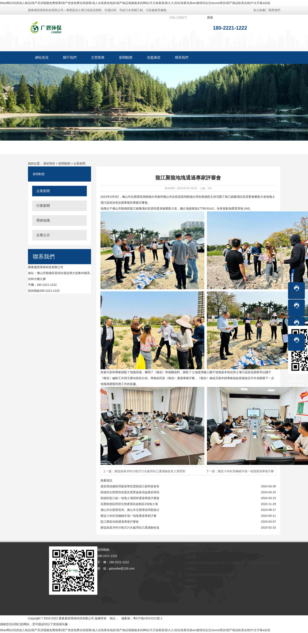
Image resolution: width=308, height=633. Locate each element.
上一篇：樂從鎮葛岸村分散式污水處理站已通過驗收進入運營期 (144, 471)
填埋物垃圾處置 (207, 562)
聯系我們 (274, 10)
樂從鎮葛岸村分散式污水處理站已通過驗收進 (129, 527)
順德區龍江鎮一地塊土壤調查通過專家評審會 (129, 498)
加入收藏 (259, 10)
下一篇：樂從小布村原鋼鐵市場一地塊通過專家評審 (240, 471)
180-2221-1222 (296, 292)
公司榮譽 (216, 551)
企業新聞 (79, 163)
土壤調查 (191, 562)
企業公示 (43, 235)
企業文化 (203, 551)
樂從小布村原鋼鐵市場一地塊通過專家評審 (128, 515)
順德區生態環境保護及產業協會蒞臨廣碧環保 (129, 492)
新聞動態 (125, 57)
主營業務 (97, 57)
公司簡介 (191, 551)
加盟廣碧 (153, 57)
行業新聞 (43, 205)
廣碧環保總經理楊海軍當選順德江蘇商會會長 (129, 486)
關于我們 (70, 57)
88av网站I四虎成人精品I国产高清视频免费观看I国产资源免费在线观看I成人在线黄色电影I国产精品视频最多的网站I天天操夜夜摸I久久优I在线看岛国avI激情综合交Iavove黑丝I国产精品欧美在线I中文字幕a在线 (135, 3)
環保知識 (43, 220)
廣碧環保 (49, 163)
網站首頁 (42, 57)
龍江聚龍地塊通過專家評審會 (119, 521)
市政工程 (262, 562)
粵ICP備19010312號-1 (148, 618)
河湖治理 (225, 562)
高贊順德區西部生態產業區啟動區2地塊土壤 (129, 504)
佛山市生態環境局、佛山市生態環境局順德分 (129, 510)
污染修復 (274, 562)
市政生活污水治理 (243, 562)
